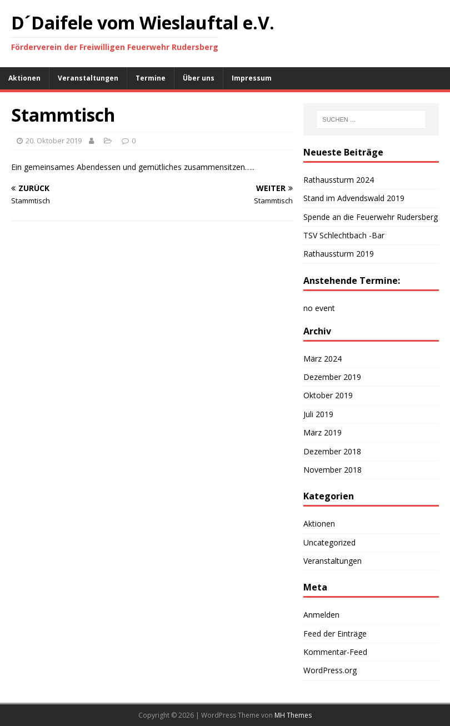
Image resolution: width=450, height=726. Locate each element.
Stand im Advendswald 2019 (353, 198)
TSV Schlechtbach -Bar (343, 235)
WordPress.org (330, 670)
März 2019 (322, 432)
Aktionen (24, 78)
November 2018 (332, 469)
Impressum (252, 78)
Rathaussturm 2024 (338, 179)
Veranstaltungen (88, 78)
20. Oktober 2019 (54, 141)
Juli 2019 (318, 414)
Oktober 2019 (328, 395)
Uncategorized (329, 542)
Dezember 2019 (332, 377)
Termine (151, 78)
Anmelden (321, 614)
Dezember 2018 (332, 451)
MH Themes (293, 715)
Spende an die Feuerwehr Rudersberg (370, 217)
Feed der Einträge (335, 633)
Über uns (198, 78)
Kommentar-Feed (335, 652)
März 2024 (322, 358)
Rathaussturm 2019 (338, 253)
